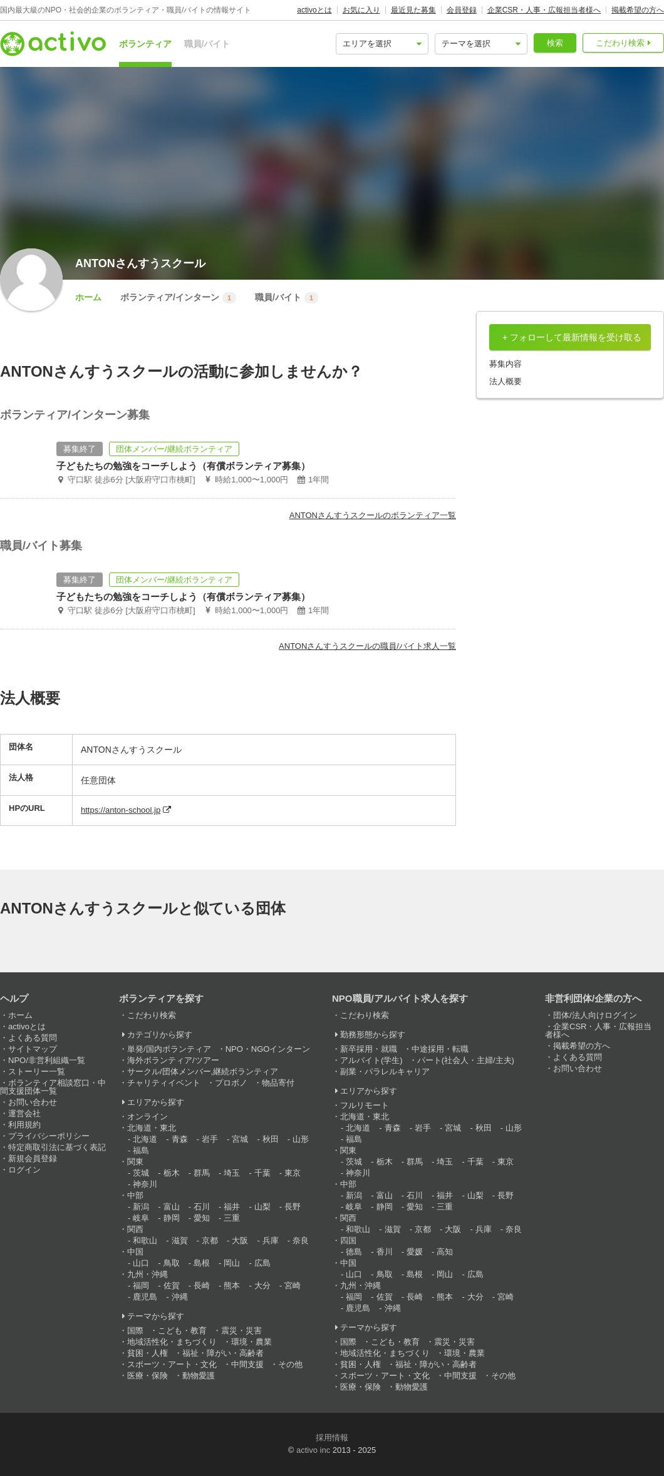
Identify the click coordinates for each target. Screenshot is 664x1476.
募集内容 (505, 364)
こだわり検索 (620, 43)
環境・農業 (251, 1341)
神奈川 (145, 1184)
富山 (171, 1206)
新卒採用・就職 (368, 1049)
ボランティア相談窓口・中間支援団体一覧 (53, 1087)
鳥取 (171, 1263)
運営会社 (24, 1113)
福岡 (141, 1285)
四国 (348, 1240)
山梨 (262, 1206)
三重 (232, 1218)
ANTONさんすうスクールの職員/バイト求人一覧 (367, 646)
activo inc (313, 1450)
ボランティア (145, 44)
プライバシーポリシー (49, 1136)
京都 (210, 1240)
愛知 (202, 1218)
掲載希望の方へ (637, 10)
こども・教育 (182, 1330)
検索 (555, 43)
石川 (202, 1206)
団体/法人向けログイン (595, 1015)
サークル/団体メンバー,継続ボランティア (202, 1071)
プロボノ (231, 1082)
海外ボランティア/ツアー (173, 1060)
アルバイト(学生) (371, 1060)
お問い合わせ (32, 1102)
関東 (135, 1161)
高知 (445, 1251)
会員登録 (462, 10)
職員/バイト (207, 44)
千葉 (262, 1173)
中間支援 (247, 1364)
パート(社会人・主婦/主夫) (465, 1060)
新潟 (141, 1206)
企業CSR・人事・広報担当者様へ (544, 10)
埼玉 (232, 1173)
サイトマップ (32, 1049)
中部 (135, 1195)
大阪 (240, 1240)
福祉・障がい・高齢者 (223, 1353)
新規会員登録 (32, 1158)
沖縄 (180, 1296)
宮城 (240, 1139)
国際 (135, 1330)
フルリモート (364, 1105)
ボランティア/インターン (178, 297)
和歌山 (145, 1240)
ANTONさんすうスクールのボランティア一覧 (372, 515)
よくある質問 (32, 1037)
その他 (290, 1364)
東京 (292, 1173)
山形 (301, 1139)
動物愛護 (198, 1375)
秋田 (270, 1139)
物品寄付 (278, 1082)
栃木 (171, 1173)
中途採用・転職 (440, 1049)
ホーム (88, 297)
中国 (135, 1251)
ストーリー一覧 (36, 1071)
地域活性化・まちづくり (172, 1341)
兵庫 (270, 1240)
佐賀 (171, 1285)
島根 (202, 1263)
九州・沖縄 (147, 1274)
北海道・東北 (151, 1127)
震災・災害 (241, 1330)
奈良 (301, 1240)
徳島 (354, 1251)
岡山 (232, 1263)
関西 (135, 1229)
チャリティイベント (163, 1082)
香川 (384, 1251)
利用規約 (24, 1124)
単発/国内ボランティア (169, 1049)
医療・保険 (147, 1375)
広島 (262, 1263)
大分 (262, 1285)
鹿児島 (145, 1296)
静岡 (171, 1218)
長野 (292, 1206)
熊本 (232, 1285)
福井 (232, 1206)
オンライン (147, 1116)
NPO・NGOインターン (268, 1049)
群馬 (202, 1173)
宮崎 (292, 1285)
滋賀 (180, 1240)
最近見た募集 (413, 10)
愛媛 (415, 1251)
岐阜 (141, 1218)
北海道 (145, 1139)
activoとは (314, 10)
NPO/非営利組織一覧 (46, 1060)
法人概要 (505, 381)
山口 (141, 1263)
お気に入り (361, 10)
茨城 (141, 1173)
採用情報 (332, 1437)
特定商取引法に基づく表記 (57, 1147)
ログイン (24, 1169)
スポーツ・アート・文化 (172, 1364)
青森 (180, 1139)
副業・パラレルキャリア (385, 1071)
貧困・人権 (147, 1353)
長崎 (202, 1285)
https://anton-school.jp (120, 810)
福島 (141, 1150)
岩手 (210, 1139)
